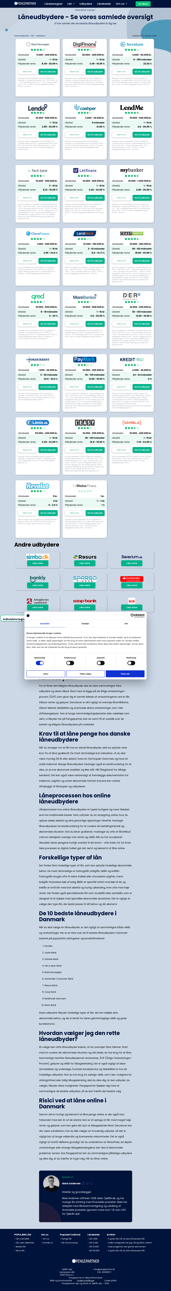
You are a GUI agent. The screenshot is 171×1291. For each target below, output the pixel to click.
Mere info (27, 71)
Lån (32, 35)
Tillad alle (125, 674)
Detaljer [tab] (85, 623)
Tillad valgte (85, 674)
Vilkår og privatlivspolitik (61, 1280)
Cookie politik (110, 1280)
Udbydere (86, 4)
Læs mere (37, 563)
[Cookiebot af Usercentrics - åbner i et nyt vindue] (133, 616)
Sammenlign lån (21, 35)
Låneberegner (54, 4)
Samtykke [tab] (45, 623)
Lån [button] (70, 4)
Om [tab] (126, 623)
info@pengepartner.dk (104, 1269)
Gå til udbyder (48, 71)
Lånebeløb (104, 4)
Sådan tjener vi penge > (85, 10)
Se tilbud (143, 3)
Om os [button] (120, 4)
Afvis (45, 674)
